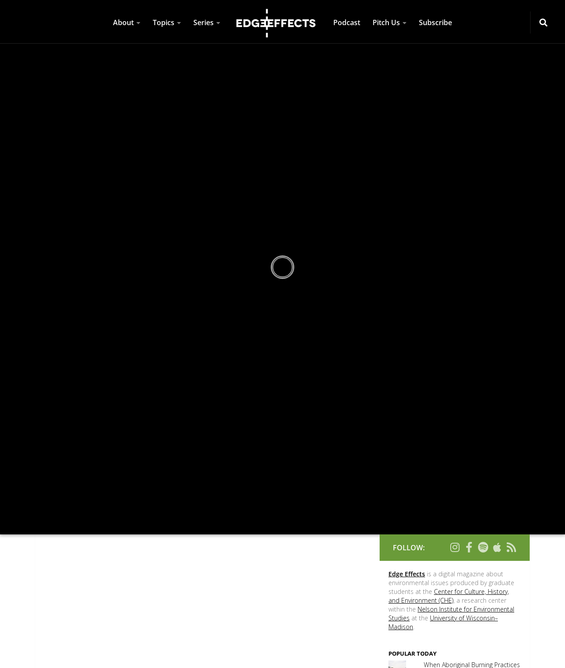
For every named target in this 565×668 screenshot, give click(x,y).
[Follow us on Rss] (511, 547)
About (123, 22)
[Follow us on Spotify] (483, 547)
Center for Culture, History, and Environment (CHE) (448, 596)
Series (203, 22)
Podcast (346, 22)
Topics (163, 22)
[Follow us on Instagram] (454, 547)
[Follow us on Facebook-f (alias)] (468, 547)
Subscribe (435, 22)
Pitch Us (386, 22)
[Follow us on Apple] (497, 547)
